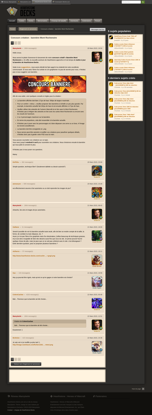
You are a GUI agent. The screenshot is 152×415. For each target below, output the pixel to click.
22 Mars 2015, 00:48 (95, 295)
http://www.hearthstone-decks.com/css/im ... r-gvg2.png (34, 256)
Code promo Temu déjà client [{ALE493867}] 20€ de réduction (124, 100)
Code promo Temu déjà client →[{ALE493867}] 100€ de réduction (125, 84)
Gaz (14, 273)
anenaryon (17, 184)
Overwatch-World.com (61, 2)
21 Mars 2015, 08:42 (95, 205)
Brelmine (16, 338)
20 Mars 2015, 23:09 (95, 162)
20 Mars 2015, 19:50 (95, 48)
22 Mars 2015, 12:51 (95, 316)
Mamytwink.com (24, 2)
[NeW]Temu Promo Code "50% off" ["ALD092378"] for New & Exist (125, 37)
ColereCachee (18, 295)
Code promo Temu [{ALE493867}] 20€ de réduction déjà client (127, 92)
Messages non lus (97, 29)
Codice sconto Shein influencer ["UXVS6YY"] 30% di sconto (124, 45)
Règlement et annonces (28, 29)
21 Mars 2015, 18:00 (95, 227)
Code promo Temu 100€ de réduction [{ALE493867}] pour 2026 (126, 108)
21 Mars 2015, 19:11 (95, 251)
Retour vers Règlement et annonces (26, 364)
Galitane (16, 227)
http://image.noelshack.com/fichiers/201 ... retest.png (33, 345)
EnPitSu (16, 162)
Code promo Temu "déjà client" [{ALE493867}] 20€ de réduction (124, 115)
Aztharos (16, 251)
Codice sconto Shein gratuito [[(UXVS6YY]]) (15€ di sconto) (123, 53)
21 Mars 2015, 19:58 (95, 273)
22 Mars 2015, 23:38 (95, 338)
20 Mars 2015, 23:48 (95, 184)
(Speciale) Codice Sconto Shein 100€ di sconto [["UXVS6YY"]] (127, 61)
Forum (12, 29)
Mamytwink (17, 48)
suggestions (25, 67)
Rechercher (143, 2)
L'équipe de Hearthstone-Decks (24, 410)
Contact (10, 410)
